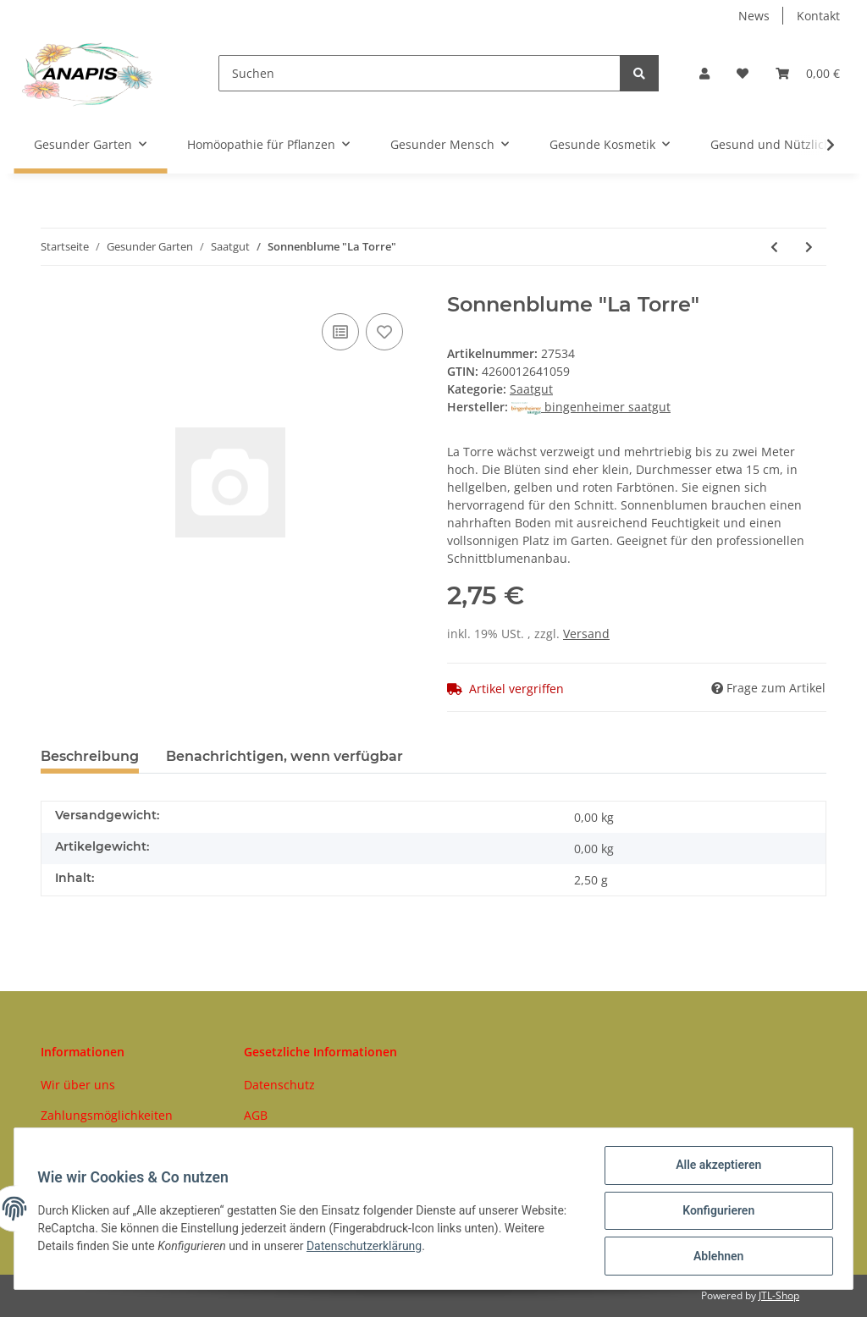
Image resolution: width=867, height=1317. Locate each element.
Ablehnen (714, 1257)
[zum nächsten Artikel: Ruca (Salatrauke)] (809, 247)
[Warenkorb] (807, 73)
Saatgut (531, 389)
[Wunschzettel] (742, 73)
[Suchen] (419, 73)
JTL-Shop (779, 1295)
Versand (586, 633)
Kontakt (818, 16)
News (754, 16)
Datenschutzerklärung (410, 1248)
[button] (704, 73)
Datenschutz (279, 1085)
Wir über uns (78, 1085)
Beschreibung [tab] (90, 756)
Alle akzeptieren (714, 1169)
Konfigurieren (714, 1213)
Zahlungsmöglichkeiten (107, 1115)
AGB (256, 1115)
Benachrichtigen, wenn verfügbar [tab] (284, 756)
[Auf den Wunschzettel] (384, 331)
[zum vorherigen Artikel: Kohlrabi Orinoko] (774, 247)
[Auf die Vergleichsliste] (340, 331)
